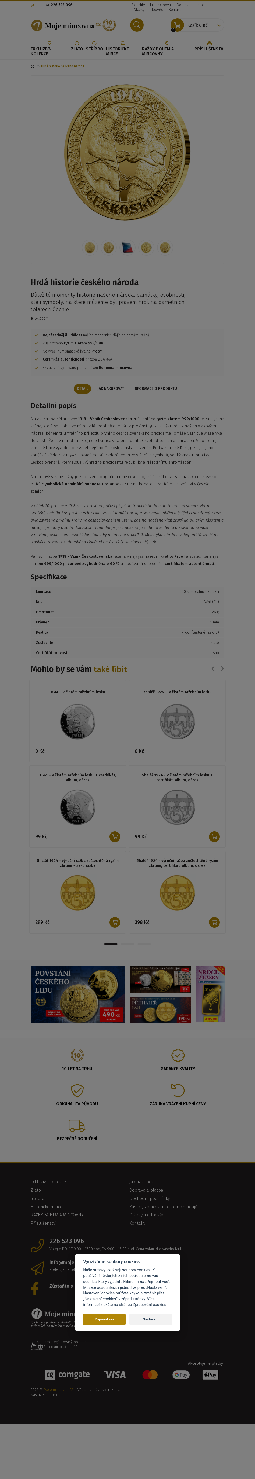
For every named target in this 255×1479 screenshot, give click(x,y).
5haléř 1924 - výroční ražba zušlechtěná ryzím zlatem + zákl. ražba (78, 864)
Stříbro (94, 46)
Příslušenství (209, 46)
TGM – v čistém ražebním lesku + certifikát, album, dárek (78, 778)
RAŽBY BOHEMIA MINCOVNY (167, 48)
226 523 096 (66, 1242)
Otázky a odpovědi (148, 10)
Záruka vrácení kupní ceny (178, 1104)
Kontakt (174, 10)
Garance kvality (178, 1069)
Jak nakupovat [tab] (111, 389)
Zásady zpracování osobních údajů (163, 1207)
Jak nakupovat (161, 5)
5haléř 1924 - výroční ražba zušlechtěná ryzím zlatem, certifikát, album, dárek (177, 864)
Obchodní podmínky (149, 1199)
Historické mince (122, 48)
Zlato (77, 46)
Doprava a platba (191, 5)
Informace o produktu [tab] (157, 389)
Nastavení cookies (45, 1395)
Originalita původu (77, 1104)
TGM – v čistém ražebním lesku (78, 692)
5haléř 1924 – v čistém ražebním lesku (177, 692)
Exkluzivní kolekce (49, 48)
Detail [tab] (80, 389)
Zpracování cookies (149, 1304)
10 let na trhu (77, 1069)
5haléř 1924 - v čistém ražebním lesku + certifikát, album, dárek (177, 778)
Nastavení (150, 1319)
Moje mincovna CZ (59, 1390)
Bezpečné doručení (77, 1139)
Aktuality (138, 5)
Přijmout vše (104, 1319)
